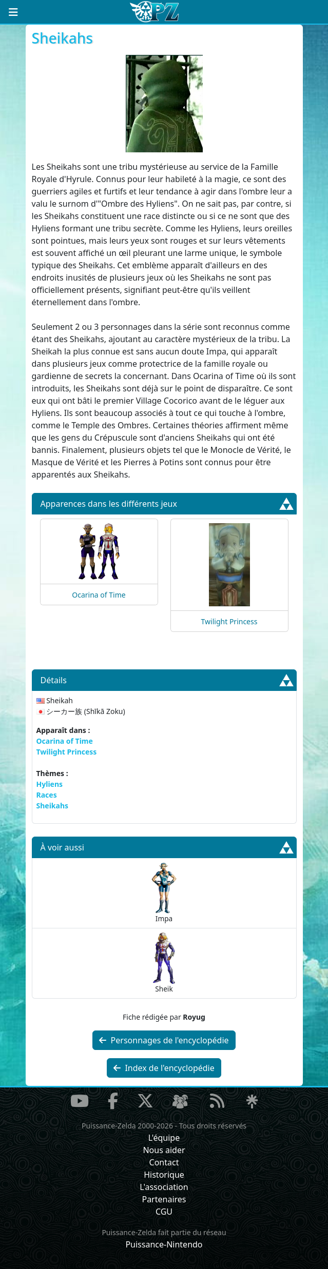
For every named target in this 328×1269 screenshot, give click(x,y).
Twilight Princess (229, 621)
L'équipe (164, 1137)
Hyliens (49, 784)
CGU (164, 1211)
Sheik (164, 963)
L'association (164, 1187)
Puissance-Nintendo (163, 1244)
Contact (164, 1162)
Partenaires (164, 1199)
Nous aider (164, 1150)
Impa (163, 892)
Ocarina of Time (98, 595)
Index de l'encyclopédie (164, 1068)
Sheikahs (52, 805)
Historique (164, 1174)
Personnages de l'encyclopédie (163, 1040)
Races (46, 795)
